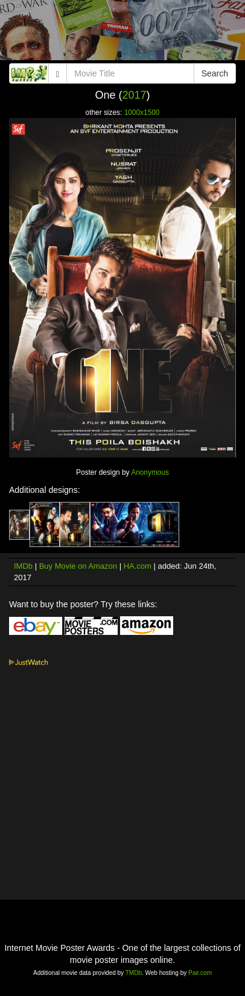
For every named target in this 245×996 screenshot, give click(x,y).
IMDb (23, 566)
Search (215, 73)
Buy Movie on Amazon (78, 566)
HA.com (137, 566)
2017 (134, 95)
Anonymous (150, 472)
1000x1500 (142, 112)
